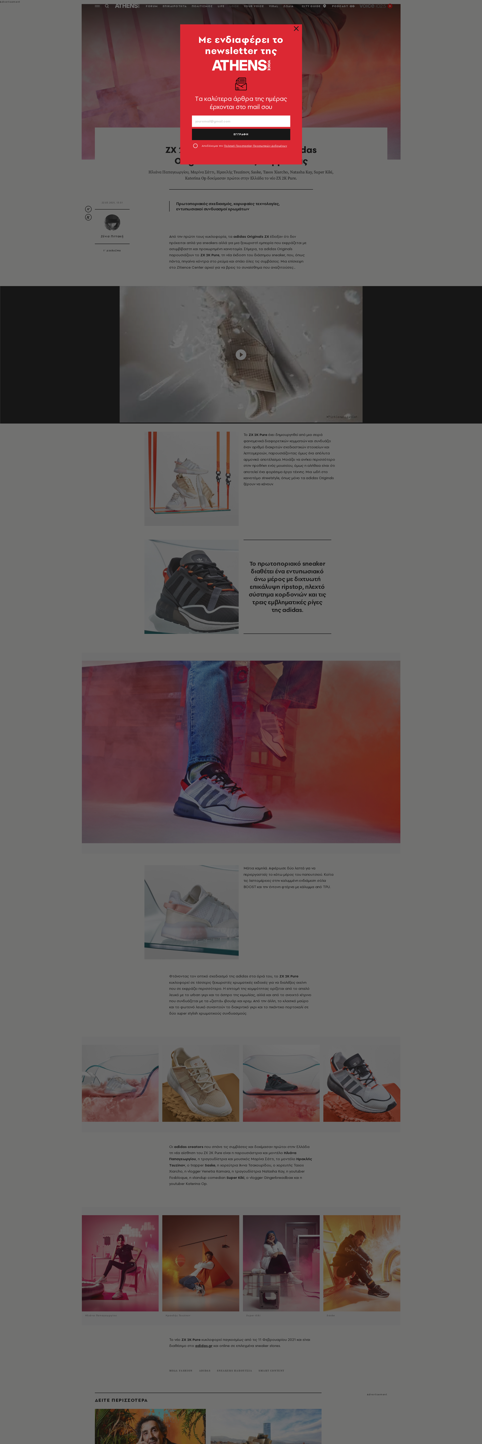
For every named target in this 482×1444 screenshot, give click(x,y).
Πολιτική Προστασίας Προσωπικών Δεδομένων (255, 146)
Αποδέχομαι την (244, 145)
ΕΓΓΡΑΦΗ (241, 134)
